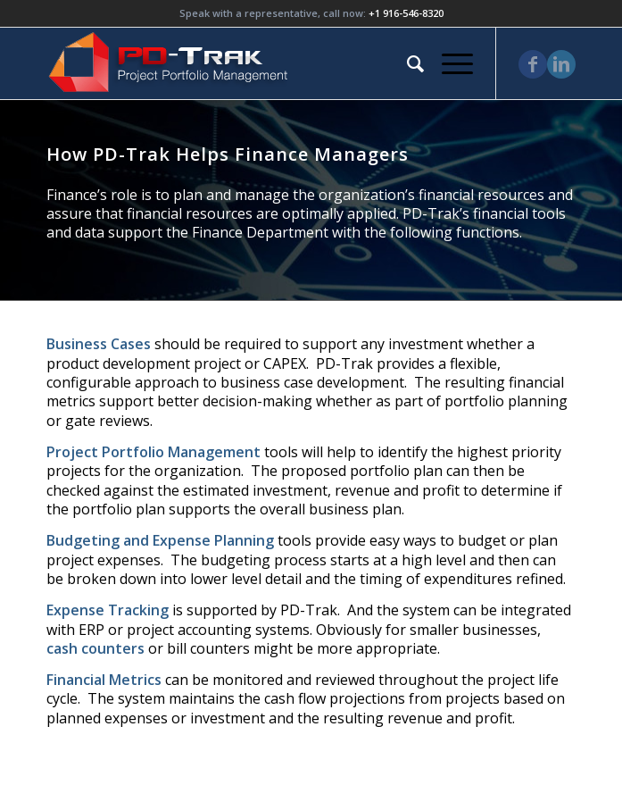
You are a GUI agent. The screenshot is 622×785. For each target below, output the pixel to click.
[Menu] (448, 63)
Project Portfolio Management (153, 452)
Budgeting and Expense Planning (160, 540)
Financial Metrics (104, 679)
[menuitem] (406, 63)
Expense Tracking (107, 610)
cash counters (95, 648)
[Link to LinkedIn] (561, 64)
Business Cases (98, 344)
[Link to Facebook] (532, 64)
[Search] (406, 63)
